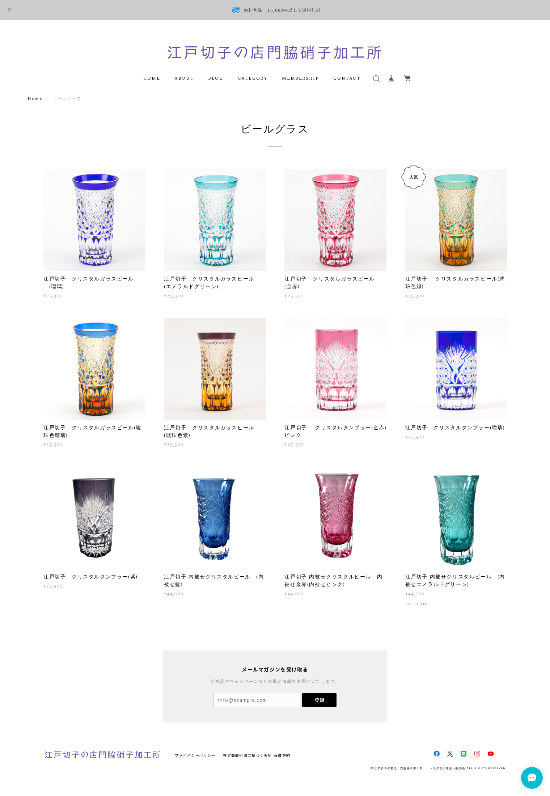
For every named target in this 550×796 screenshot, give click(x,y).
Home (35, 99)
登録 (319, 699)
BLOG (215, 78)
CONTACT (346, 78)
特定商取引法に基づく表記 (247, 755)
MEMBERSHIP (300, 78)
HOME (151, 78)
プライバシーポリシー (195, 755)
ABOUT (184, 78)
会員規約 (282, 755)
